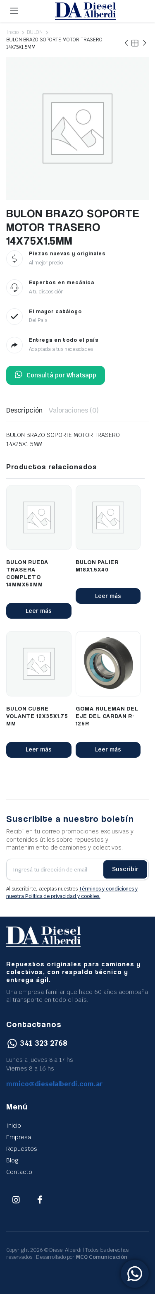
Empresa (18, 1137)
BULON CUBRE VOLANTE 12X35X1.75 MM (37, 716)
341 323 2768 (36, 1043)
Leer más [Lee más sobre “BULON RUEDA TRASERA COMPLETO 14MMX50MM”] (39, 611)
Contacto (19, 1172)
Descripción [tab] (24, 410)
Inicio (12, 32)
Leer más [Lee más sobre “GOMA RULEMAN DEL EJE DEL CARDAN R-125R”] (108, 749)
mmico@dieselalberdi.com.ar (54, 1084)
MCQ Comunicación (101, 1256)
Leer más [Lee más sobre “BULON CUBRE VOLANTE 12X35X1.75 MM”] (39, 749)
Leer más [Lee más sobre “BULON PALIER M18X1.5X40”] (108, 596)
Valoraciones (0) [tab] (74, 410)
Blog (12, 1160)
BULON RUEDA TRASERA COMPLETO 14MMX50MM (27, 573)
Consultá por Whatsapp (55, 375)
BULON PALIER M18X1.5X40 (97, 565)
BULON (35, 32)
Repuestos (21, 1148)
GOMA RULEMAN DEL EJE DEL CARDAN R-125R (107, 716)
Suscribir (125, 869)
